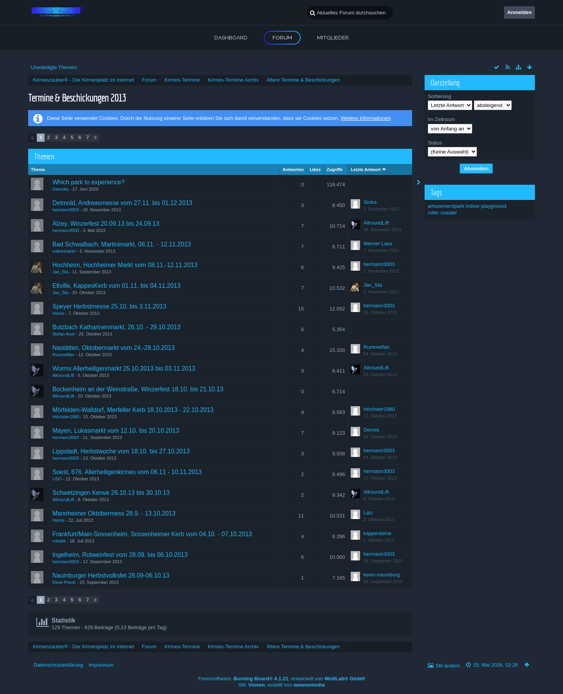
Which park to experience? (88, 182)
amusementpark (446, 206)
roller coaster (442, 213)
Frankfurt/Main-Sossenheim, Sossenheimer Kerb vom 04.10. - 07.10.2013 (152, 534)
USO (57, 478)
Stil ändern (448, 666)
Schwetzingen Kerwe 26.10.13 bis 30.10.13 (111, 492)
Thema (38, 169)
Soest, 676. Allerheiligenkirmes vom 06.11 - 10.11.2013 (127, 472)
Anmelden (519, 12)
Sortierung (439, 96)
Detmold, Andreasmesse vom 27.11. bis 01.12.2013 (122, 203)
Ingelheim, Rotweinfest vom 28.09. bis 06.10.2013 (120, 554)
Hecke (58, 313)
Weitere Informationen (366, 118)
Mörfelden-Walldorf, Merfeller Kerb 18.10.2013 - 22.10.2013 (132, 410)
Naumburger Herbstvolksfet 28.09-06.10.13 (110, 575)
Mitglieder (333, 37)
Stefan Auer (63, 334)
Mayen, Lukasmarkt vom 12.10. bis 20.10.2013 (115, 430)
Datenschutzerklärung (58, 665)
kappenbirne (377, 533)
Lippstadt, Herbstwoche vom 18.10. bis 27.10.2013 (121, 451)
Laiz (368, 513)
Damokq (60, 189)
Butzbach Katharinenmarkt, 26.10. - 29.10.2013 (116, 327)
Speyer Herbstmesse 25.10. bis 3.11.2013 (109, 306)
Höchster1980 (65, 416)
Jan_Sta (60, 271)
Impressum (100, 665)
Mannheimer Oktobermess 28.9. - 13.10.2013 (114, 513)
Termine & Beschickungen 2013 (77, 97)
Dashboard (230, 37)
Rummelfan (63, 354)
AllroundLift (376, 223)
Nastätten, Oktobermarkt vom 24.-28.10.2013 (113, 347)
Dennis (371, 430)
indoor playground (486, 206)
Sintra (370, 202)
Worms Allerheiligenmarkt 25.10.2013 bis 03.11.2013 (123, 368)
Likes (315, 169)
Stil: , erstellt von (281, 685)
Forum (282, 37)
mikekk (59, 541)
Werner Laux (377, 243)
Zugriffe (334, 169)
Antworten (293, 169)
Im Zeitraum (441, 119)
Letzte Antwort (365, 169)
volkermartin (64, 251)
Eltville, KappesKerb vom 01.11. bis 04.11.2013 (116, 285)
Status (435, 143)
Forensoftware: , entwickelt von (281, 679)
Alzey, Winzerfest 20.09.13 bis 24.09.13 (106, 223)
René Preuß (64, 582)
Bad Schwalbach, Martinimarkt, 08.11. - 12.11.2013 (121, 244)
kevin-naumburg (381, 575)
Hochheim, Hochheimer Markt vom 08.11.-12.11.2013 (124, 265)
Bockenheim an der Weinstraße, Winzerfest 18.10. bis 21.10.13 (137, 389)
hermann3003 (65, 209)
